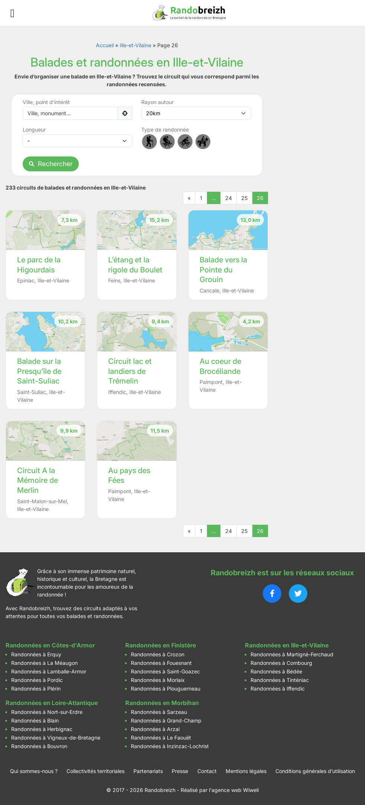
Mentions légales (246, 771)
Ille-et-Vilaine (135, 45)
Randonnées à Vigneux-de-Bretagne (55, 737)
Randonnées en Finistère (160, 645)
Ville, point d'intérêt (46, 102)
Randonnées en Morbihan (162, 703)
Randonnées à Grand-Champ (166, 720)
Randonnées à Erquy (36, 654)
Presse (180, 771)
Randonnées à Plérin (36, 688)
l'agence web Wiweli (234, 790)
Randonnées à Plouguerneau (165, 688)
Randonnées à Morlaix (158, 680)
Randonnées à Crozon (157, 654)
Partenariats (148, 771)
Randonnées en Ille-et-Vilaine (287, 645)
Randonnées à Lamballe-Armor (48, 671)
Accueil (105, 45)
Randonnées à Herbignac (41, 729)
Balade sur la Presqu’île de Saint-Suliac (39, 371)
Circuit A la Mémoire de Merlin (37, 480)
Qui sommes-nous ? (34, 771)
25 (244, 198)
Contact (207, 771)
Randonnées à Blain (35, 720)
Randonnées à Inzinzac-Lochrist (170, 746)
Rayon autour (157, 102)
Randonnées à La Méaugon (44, 663)
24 (228, 198)
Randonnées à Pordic (37, 680)
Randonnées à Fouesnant (161, 663)
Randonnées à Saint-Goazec (165, 671)
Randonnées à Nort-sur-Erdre (47, 712)
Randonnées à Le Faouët (161, 737)
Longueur (34, 129)
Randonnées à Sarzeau (159, 712)
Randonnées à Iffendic (278, 688)
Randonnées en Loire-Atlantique (52, 703)
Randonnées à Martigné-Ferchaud (292, 654)
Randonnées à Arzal (155, 729)
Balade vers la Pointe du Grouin (223, 269)
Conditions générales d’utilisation (315, 771)
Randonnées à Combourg (281, 663)
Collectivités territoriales (96, 771)
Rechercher (50, 164)
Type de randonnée (165, 129)
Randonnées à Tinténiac (280, 680)
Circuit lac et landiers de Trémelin (130, 371)
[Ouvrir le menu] (12, 13)
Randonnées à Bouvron (39, 746)
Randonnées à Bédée (276, 671)
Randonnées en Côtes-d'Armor (50, 645)
